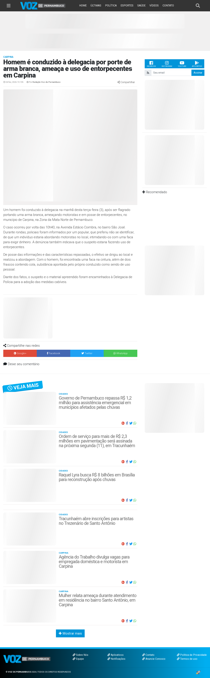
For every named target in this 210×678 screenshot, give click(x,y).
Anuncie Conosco (153, 658)
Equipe (78, 658)
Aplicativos (115, 654)
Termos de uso (187, 658)
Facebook (151, 63)
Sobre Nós (80, 654)
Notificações (116, 658)
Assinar (198, 72)
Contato (148, 654)
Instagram (167, 63)
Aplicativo (197, 63)
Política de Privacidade (192, 654)
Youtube (182, 63)
